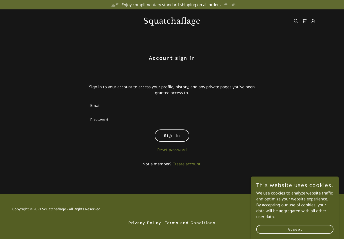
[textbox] (172, 105)
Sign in (172, 135)
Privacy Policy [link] (144, 222)
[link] (172, 22)
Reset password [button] (172, 149)
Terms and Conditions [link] (190, 222)
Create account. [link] (187, 163)
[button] (313, 21)
